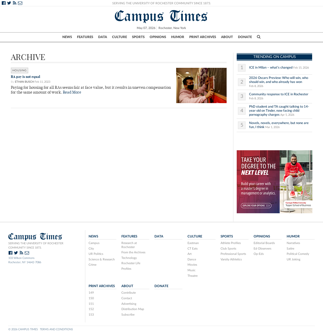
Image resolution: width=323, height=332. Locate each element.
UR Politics (96, 253)
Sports (138, 37)
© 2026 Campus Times (23, 329)
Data (102, 37)
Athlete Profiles (231, 243)
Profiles (126, 268)
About (227, 37)
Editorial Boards (264, 243)
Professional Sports (233, 253)
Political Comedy (298, 253)
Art (189, 253)
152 (91, 309)
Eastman (193, 243)
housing (19, 70)
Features (85, 37)
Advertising (128, 303)
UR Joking (293, 259)
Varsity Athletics (231, 259)
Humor (177, 37)
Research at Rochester (129, 245)
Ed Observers (262, 248)
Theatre (192, 275)
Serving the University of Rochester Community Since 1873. (161, 3)
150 (91, 298)
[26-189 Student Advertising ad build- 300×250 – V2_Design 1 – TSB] (274, 181)
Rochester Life (130, 263)
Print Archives (202, 37)
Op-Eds (259, 253)
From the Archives (133, 252)
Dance (191, 259)
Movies (192, 264)
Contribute (128, 292)
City (91, 248)
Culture (119, 37)
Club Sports (228, 248)
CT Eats (192, 248)
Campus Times (161, 15)
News (67, 37)
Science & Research (102, 259)
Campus (94, 243)
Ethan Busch (24, 81)
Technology (129, 257)
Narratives (293, 243)
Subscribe (127, 314)
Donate (245, 37)
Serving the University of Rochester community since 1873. (35, 245)
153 (91, 314)
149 (91, 292)
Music (191, 270)
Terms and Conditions (56, 329)
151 (91, 303)
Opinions (158, 37)
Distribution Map (132, 309)
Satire (290, 248)
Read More (72, 93)
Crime (92, 264)
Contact (126, 298)
